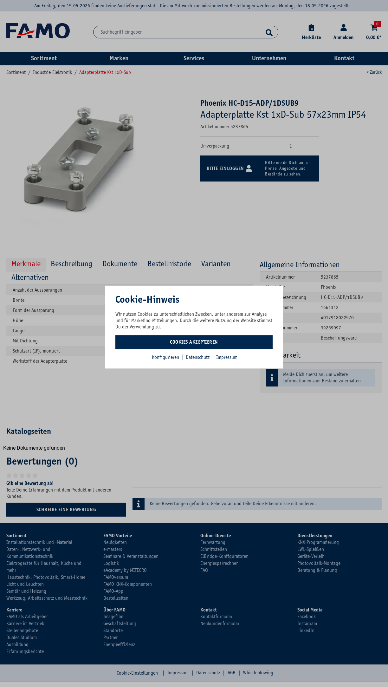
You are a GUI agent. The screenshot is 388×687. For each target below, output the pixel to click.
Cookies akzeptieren (194, 342)
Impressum (226, 357)
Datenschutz (198, 357)
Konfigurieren (165, 357)
